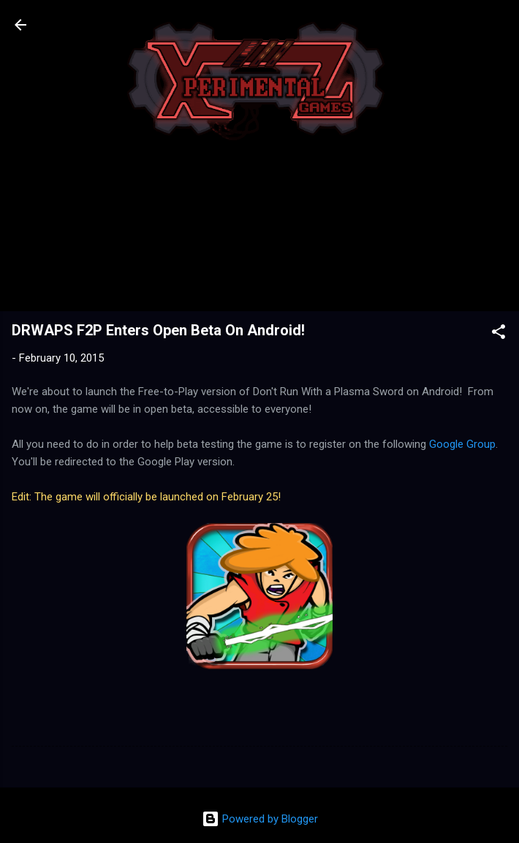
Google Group (462, 444)
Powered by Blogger (260, 818)
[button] (498, 334)
